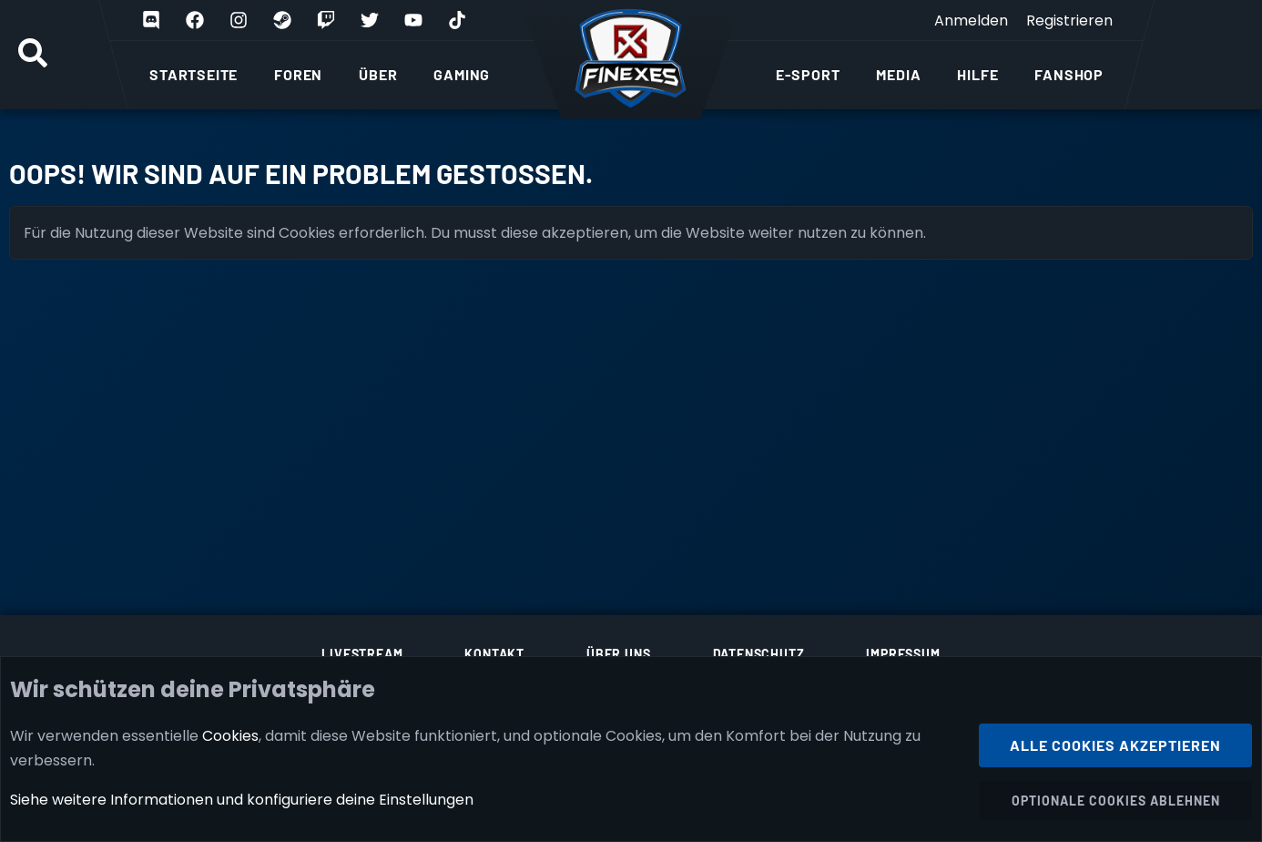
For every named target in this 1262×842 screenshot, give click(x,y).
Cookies (230, 734)
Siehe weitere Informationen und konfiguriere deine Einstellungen (241, 799)
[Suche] (32, 54)
